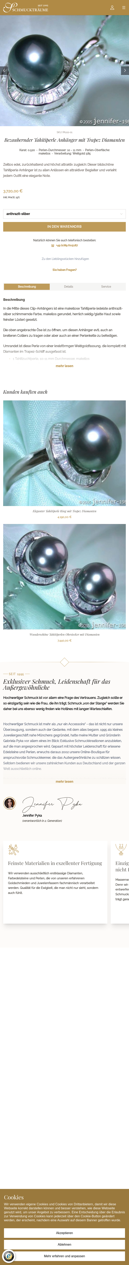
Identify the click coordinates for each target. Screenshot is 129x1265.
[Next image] (125, 70)
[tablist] (64, 287)
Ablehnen (64, 1244)
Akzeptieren (64, 1233)
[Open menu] (124, 7)
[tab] (27, 287)
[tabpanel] (64, 336)
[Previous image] (4, 70)
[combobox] (64, 214)
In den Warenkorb (64, 227)
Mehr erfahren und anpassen (64, 1256)
